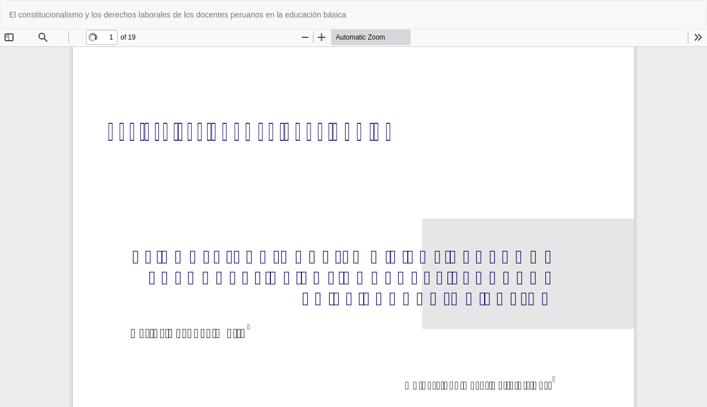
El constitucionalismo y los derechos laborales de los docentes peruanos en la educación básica (177, 14)
